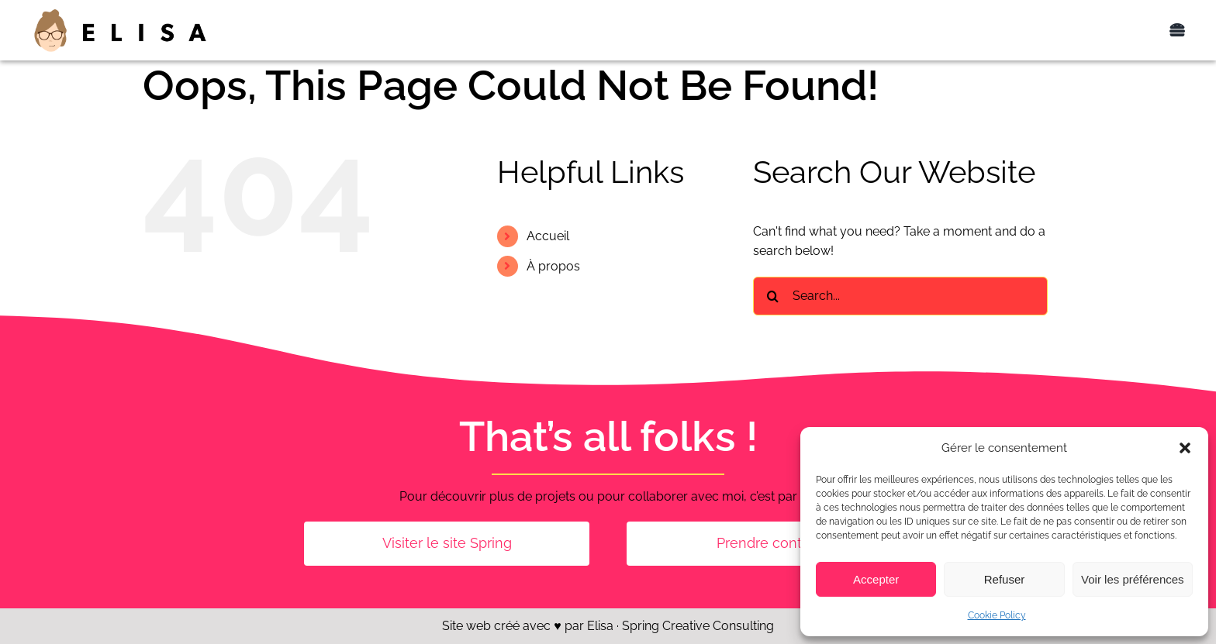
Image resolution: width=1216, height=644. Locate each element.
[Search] (772, 296)
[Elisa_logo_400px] (120, 12)
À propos (553, 266)
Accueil (548, 236)
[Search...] (900, 296)
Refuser (1004, 579)
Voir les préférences (1132, 579)
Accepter (876, 579)
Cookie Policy (997, 615)
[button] (1185, 448)
